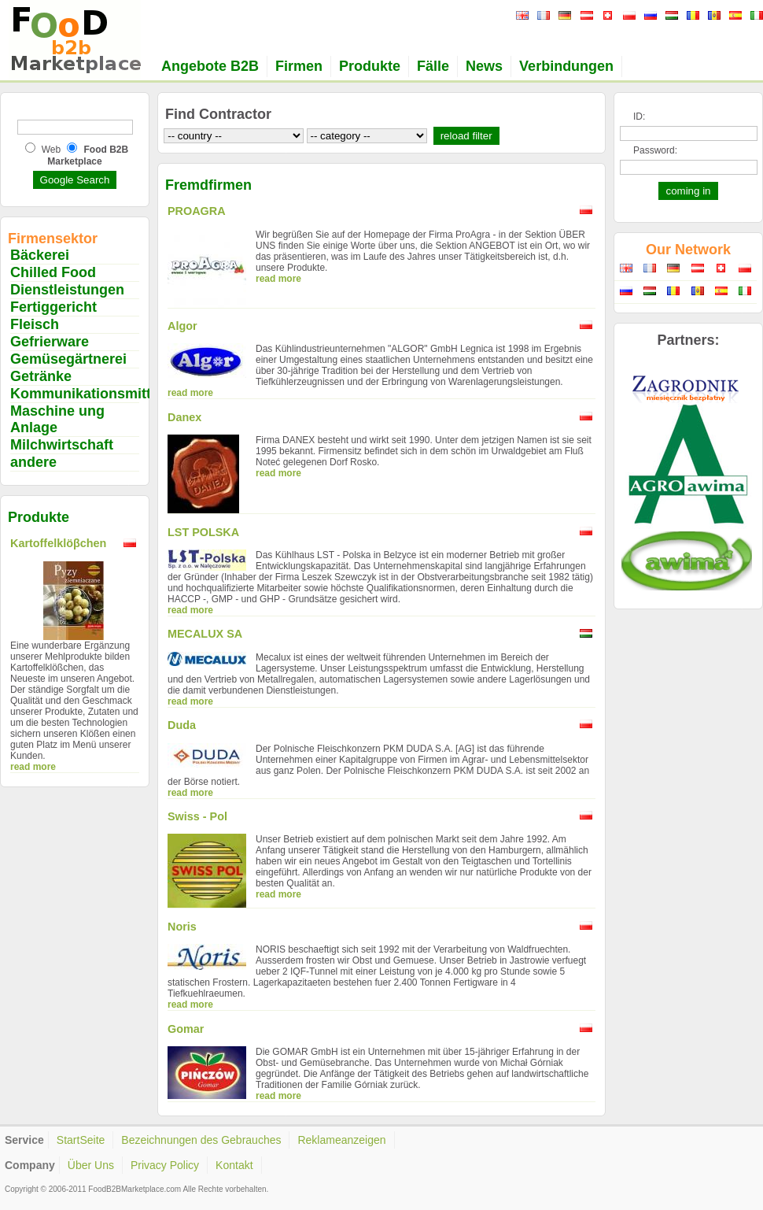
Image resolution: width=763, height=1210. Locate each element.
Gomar (186, 1029)
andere (33, 462)
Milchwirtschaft (61, 445)
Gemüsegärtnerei (68, 359)
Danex (184, 417)
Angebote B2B (210, 66)
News (484, 66)
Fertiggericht (53, 307)
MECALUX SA (205, 633)
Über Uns (91, 1165)
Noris (182, 926)
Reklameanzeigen (341, 1140)
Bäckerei (39, 255)
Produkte (369, 66)
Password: (655, 150)
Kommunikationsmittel (86, 393)
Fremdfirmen (208, 185)
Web (51, 149)
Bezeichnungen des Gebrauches (201, 1140)
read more (33, 766)
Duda (182, 725)
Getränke (41, 376)
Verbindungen (566, 66)
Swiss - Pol (197, 816)
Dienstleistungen (67, 290)
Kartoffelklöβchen (58, 543)
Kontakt (234, 1165)
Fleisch (34, 324)
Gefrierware (49, 342)
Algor (182, 326)
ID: (639, 116)
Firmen (299, 66)
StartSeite (81, 1140)
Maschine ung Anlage (57, 419)
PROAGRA (197, 211)
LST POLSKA (203, 532)
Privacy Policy (165, 1165)
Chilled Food (53, 272)
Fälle (433, 66)
